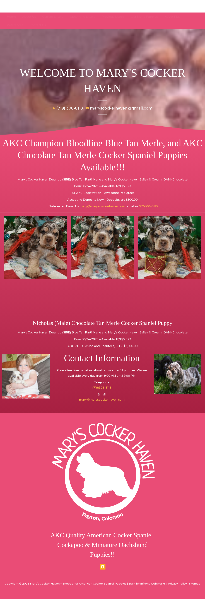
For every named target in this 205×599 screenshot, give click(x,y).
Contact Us (14, 25)
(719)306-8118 (102, 387)
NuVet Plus (168, 16)
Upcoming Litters (80, 16)
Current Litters (51, 16)
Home (11, 16)
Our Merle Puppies (141, 16)
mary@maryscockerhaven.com (102, 206)
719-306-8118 (148, 206)
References (190, 16)
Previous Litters (110, 16)
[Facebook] (102, 567)
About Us (28, 16)
